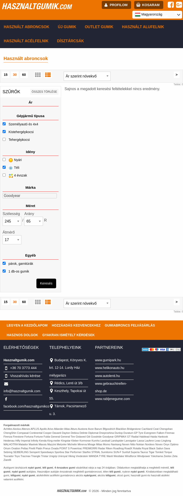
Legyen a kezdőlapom (27, 325)
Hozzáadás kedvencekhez (76, 325)
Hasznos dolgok (22, 335)
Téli (11, 167)
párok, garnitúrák (18, 263)
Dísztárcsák (70, 41)
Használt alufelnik (143, 27)
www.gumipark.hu (108, 360)
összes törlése (44, 91)
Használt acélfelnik (26, 41)
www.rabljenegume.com (112, 399)
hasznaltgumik (36, 6)
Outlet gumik (99, 27)
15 (6, 75)
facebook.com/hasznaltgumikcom (28, 406)
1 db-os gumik (16, 271)
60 (24, 75)
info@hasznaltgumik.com (22, 391)
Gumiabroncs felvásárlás (130, 325)
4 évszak (15, 175)
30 (15, 75)
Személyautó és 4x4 (23, 124)
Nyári (12, 160)
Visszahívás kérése (25, 376)
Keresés (46, 283)
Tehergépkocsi (19, 140)
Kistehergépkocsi (21, 132)
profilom (119, 5)
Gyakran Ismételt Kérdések (68, 335)
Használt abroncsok (26, 27)
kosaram (151, 5)
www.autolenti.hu (107, 376)
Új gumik (67, 27)
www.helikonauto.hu (110, 368)
